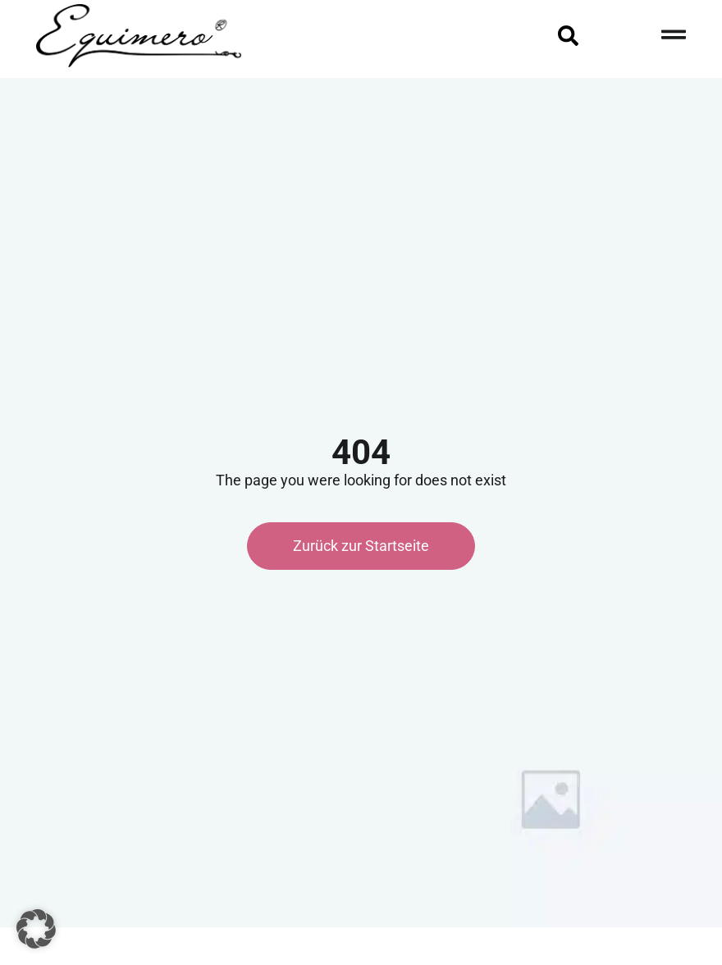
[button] (36, 929)
